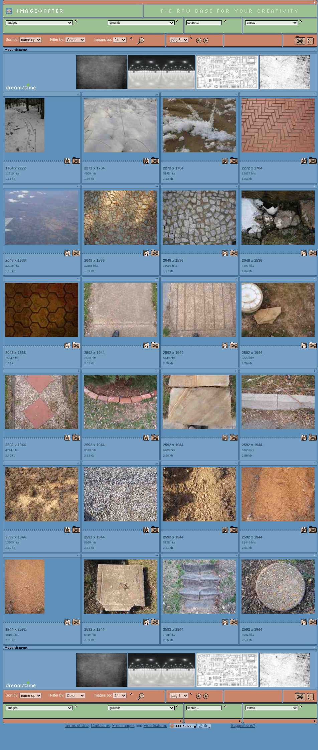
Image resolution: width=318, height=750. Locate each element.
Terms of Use (77, 725)
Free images (123, 725)
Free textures (155, 725)
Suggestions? (243, 725)
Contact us (100, 725)
